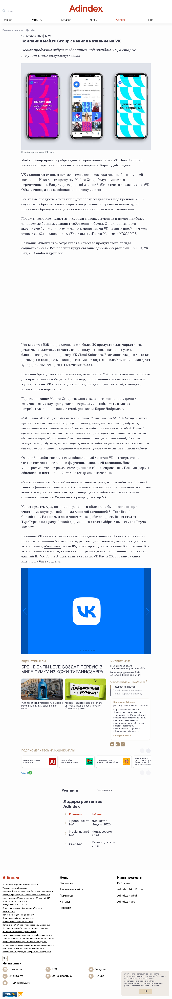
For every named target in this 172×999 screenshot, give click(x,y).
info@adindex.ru (19, 982)
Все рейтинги (104, 790)
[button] (24, 611)
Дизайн (30, 30)
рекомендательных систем (137, 986)
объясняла (52, 546)
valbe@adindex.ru (122, 736)
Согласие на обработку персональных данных (25, 928)
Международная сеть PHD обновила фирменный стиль (125, 674)
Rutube (99, 976)
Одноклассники (62, 976)
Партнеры (66, 895)
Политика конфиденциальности (18, 918)
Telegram (100, 969)
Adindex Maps (126, 901)
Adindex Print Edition (130, 889)
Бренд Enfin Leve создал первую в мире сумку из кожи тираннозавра (62, 669)
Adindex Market (127, 895)
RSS (54, 969)
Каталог (65, 901)
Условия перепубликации (15, 888)
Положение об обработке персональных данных (26, 925)
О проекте (66, 883)
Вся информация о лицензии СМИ (19, 915)
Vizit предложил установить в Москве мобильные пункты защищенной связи (42, 706)
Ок (145, 991)
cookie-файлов (147, 981)
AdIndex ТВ (122, 19)
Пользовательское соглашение (18, 921)
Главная (7, 30)
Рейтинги (123, 883)
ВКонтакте (16, 976)
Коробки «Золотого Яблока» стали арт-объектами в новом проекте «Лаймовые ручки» (83, 706)
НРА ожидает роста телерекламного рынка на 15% (127, 667)
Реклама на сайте (71, 889)
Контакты (15, 969)
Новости (19, 30)
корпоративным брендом (114, 174)
